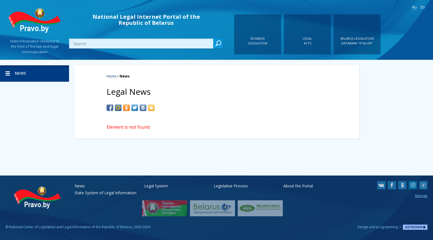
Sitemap (421, 195)
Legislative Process (231, 185)
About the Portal (298, 185)
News (80, 185)
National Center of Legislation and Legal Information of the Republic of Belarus (70, 227)
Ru (414, 7)
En (422, 7)
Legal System (156, 185)
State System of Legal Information (105, 192)
